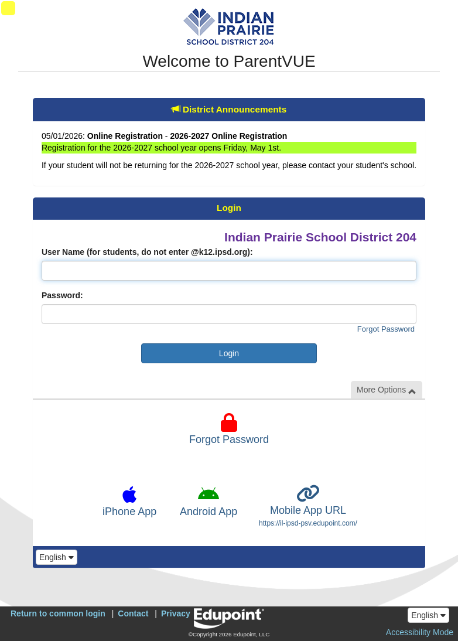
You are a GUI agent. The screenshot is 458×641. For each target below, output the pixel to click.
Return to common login (58, 613)
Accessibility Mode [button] (419, 632)
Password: (62, 295)
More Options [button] (386, 390)
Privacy (175, 613)
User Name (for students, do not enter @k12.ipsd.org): (147, 252)
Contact (133, 613)
